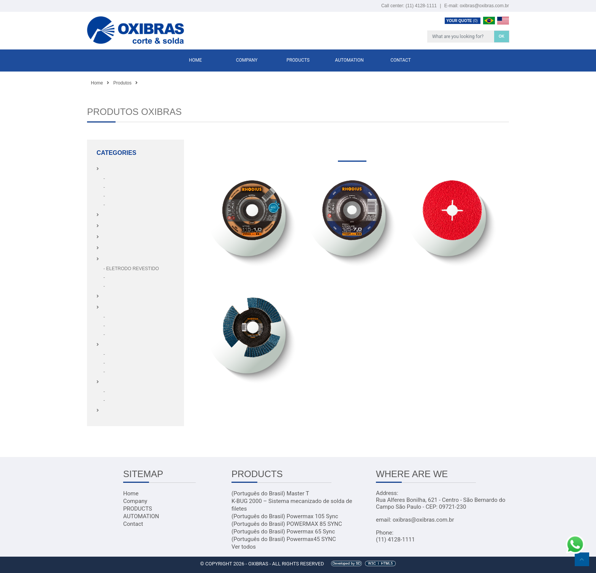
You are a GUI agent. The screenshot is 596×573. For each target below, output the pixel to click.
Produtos (122, 83)
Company (247, 60)
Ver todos (243, 546)
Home (195, 60)
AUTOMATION (349, 60)
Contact (400, 60)
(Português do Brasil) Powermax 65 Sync (283, 531)
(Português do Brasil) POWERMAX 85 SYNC (286, 523)
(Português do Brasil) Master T (270, 493)
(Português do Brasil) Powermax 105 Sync (284, 516)
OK (501, 36)
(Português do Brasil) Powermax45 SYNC (283, 539)
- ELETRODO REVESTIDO (131, 268)
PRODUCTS (298, 60)
